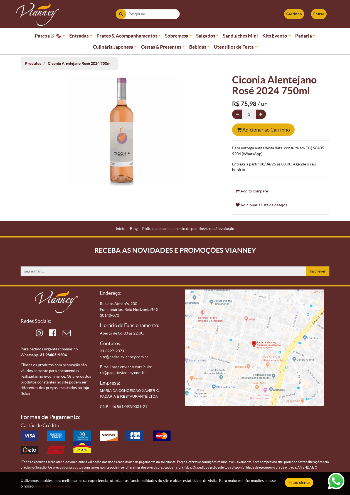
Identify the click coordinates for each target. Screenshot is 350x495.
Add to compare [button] (252, 191)
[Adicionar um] (261, 114)
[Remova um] (237, 114)
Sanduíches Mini (240, 35)
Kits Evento (274, 35)
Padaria (303, 35)
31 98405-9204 (53, 355)
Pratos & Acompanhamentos (127, 35)
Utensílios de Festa (234, 47)
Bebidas (197, 47)
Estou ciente (299, 482)
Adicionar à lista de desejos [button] (261, 205)
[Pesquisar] (120, 14)
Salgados (205, 35)
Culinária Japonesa (113, 47)
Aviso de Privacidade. (52, 486)
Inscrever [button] (318, 271)
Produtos (33, 63)
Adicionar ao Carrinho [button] (263, 130)
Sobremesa (176, 35)
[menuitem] (121, 229)
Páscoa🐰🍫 (48, 35)
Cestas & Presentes (161, 47)
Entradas (78, 35)
